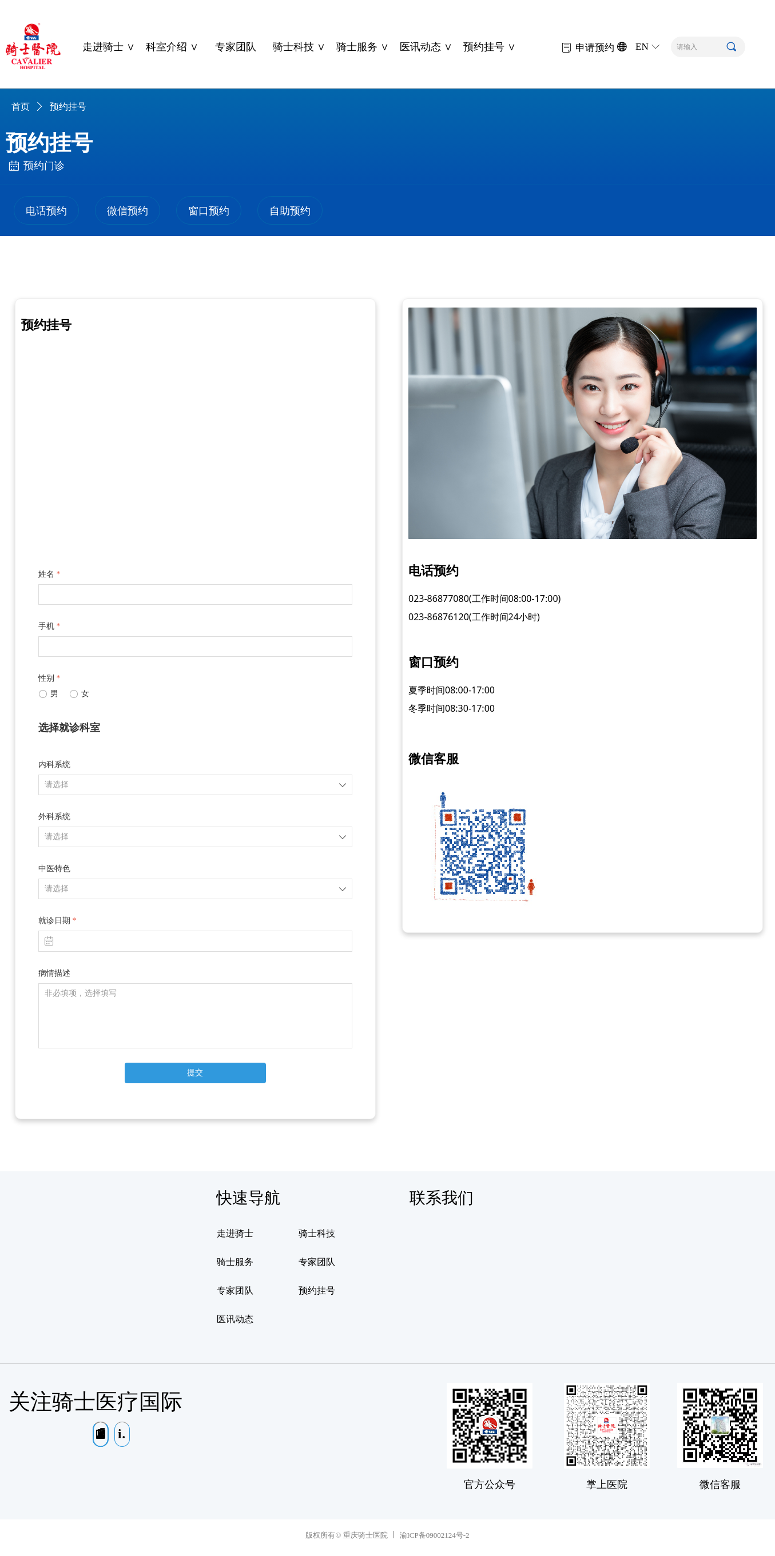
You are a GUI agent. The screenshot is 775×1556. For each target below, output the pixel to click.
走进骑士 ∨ (108, 47)
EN (642, 46)
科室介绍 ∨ (172, 47)
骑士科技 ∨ (299, 47)
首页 (20, 106)
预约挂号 (68, 106)
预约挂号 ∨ (489, 47)
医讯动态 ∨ (426, 47)
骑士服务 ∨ (362, 47)
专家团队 (235, 47)
